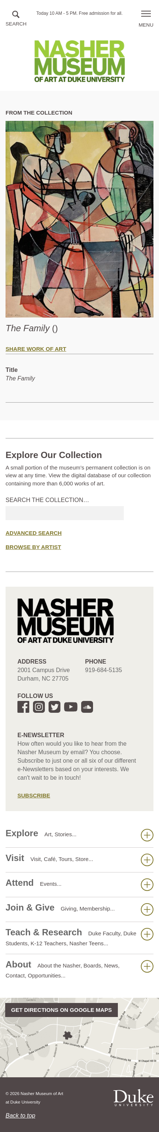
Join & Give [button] (79, 909)
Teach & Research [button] (79, 936)
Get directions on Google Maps (61, 1010)
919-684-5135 (103, 670)
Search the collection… (47, 500)
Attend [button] (79, 884)
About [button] (79, 969)
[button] (16, 19)
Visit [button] (79, 859)
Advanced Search (34, 533)
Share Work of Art (36, 349)
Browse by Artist (33, 547)
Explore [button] (79, 834)
